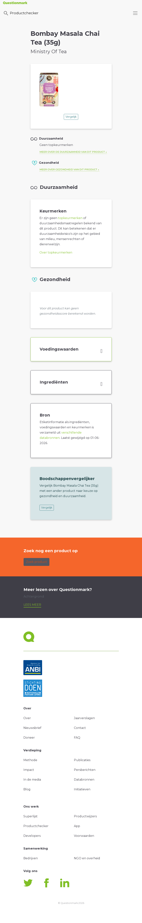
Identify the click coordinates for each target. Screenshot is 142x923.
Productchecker (21, 13)
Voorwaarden (84, 836)
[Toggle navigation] (135, 13)
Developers (32, 836)
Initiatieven (82, 789)
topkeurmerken (70, 218)
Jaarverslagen (84, 718)
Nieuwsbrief (32, 728)
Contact (80, 728)
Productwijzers (85, 816)
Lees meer (32, 605)
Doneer (29, 737)
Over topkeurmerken (55, 252)
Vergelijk (71, 116)
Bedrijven (30, 858)
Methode (30, 760)
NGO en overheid (87, 858)
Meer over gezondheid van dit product (68, 169)
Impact (28, 770)
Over (27, 718)
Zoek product (36, 562)
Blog (26, 789)
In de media (32, 779)
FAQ (77, 737)
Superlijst (30, 816)
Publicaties (82, 760)
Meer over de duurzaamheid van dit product (72, 151)
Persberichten (84, 770)
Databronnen (84, 779)
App (77, 826)
